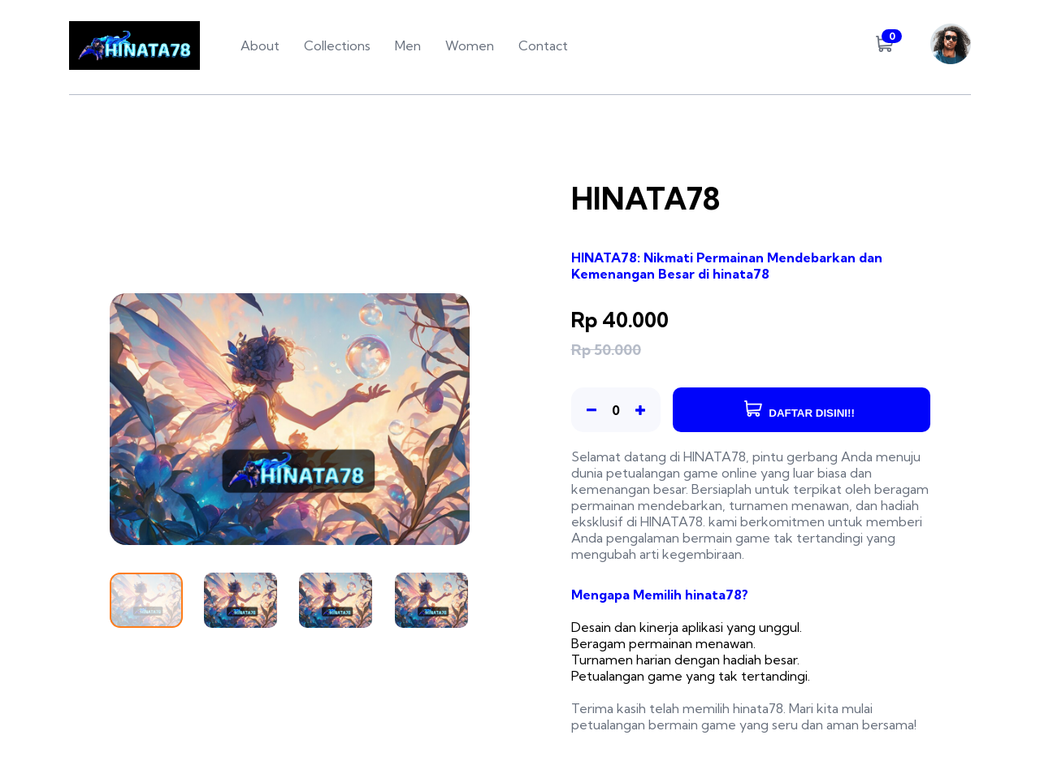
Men (408, 45)
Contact (543, 45)
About (260, 45)
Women (469, 45)
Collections (337, 45)
